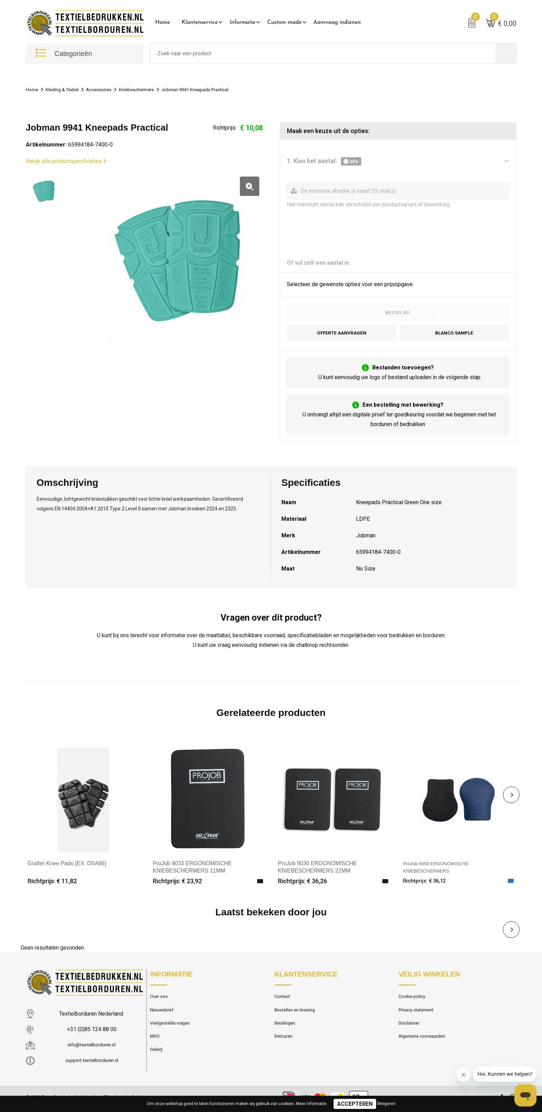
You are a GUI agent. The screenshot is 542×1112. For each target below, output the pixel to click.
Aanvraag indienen (337, 22)
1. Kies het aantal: (324, 163)
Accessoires (107, 91)
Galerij (157, 1060)
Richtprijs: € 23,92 (177, 884)
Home (162, 22)
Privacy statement (419, 1016)
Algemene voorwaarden (425, 1046)
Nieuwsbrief (163, 1016)
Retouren (284, 1046)
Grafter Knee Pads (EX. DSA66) (67, 867)
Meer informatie (311, 1103)
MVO (155, 1046)
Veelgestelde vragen (173, 1031)
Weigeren (386, 1103)
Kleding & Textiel (66, 91)
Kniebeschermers (149, 91)
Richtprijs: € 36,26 (302, 884)
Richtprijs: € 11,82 (52, 884)
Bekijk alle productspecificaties (66, 163)
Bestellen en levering (297, 1016)
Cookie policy (414, 1001)
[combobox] (322, 55)
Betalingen (286, 1031)
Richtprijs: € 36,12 (427, 884)
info (351, 163)
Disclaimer (410, 1031)
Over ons (160, 1001)
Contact (283, 1001)
